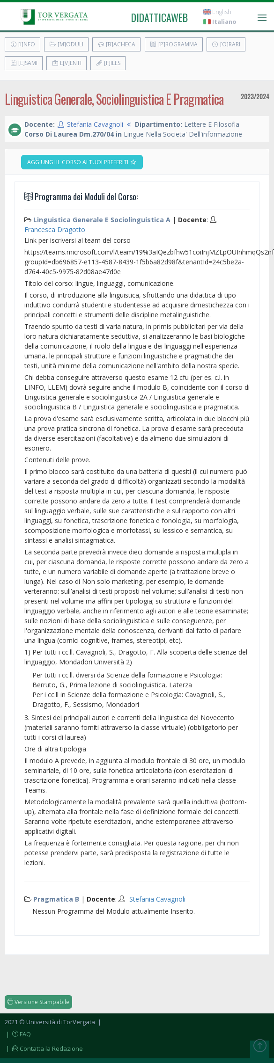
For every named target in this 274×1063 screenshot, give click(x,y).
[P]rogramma (174, 44)
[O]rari (226, 44)
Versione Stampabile (38, 1002)
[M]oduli (66, 44)
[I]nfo (22, 44)
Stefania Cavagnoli (95, 124)
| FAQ (18, 1034)
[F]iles (108, 63)
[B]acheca (116, 44)
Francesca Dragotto (54, 229)
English (217, 12)
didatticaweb (159, 17)
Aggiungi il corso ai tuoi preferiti (82, 162)
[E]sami (23, 63)
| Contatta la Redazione (44, 1048)
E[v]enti (66, 63)
